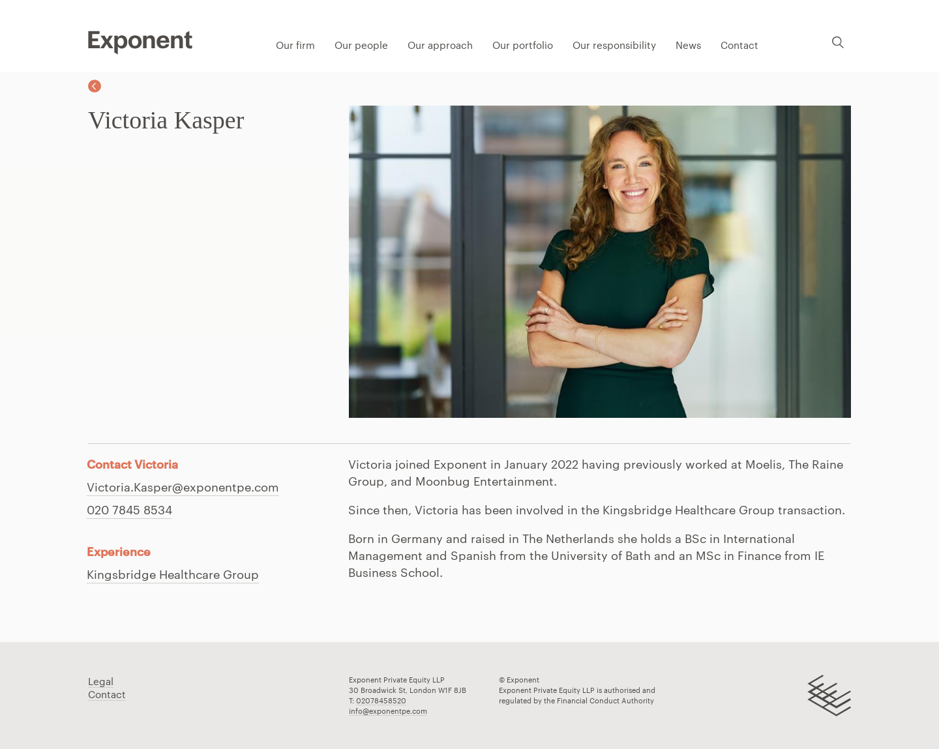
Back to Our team (94, 86)
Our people (361, 45)
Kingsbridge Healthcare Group (173, 574)
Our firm (295, 45)
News (688, 45)
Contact (739, 45)
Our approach (440, 45)
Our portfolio (522, 45)
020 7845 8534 (129, 510)
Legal (100, 681)
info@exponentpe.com (388, 711)
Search (838, 42)
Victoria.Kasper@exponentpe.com (183, 487)
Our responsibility (614, 45)
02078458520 (381, 700)
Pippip (140, 42)
